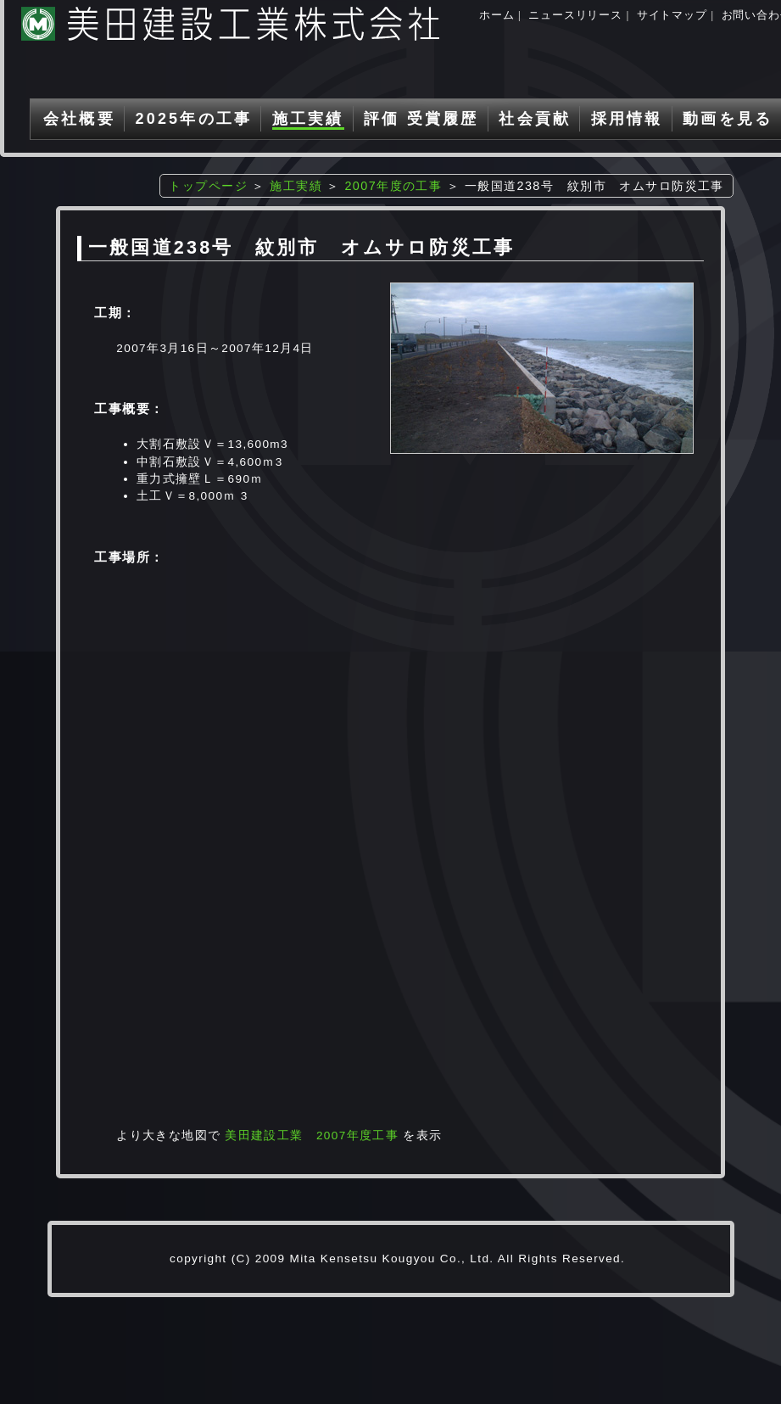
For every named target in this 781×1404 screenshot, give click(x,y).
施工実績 (308, 118)
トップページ (208, 186)
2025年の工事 (193, 118)
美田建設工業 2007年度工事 (312, 1135)
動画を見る (728, 118)
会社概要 (79, 118)
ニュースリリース (575, 14)
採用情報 (627, 118)
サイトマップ (672, 14)
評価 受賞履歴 (421, 118)
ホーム (496, 14)
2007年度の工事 (393, 186)
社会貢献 (535, 118)
